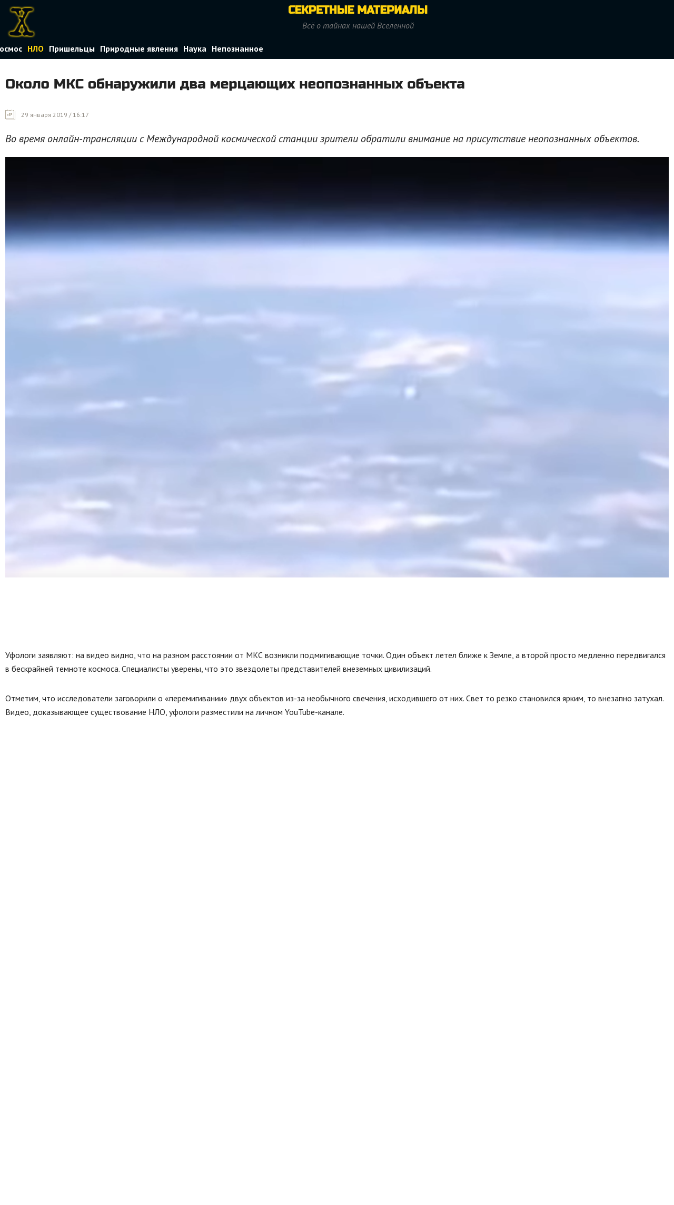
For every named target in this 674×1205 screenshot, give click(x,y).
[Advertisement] (197, 611)
